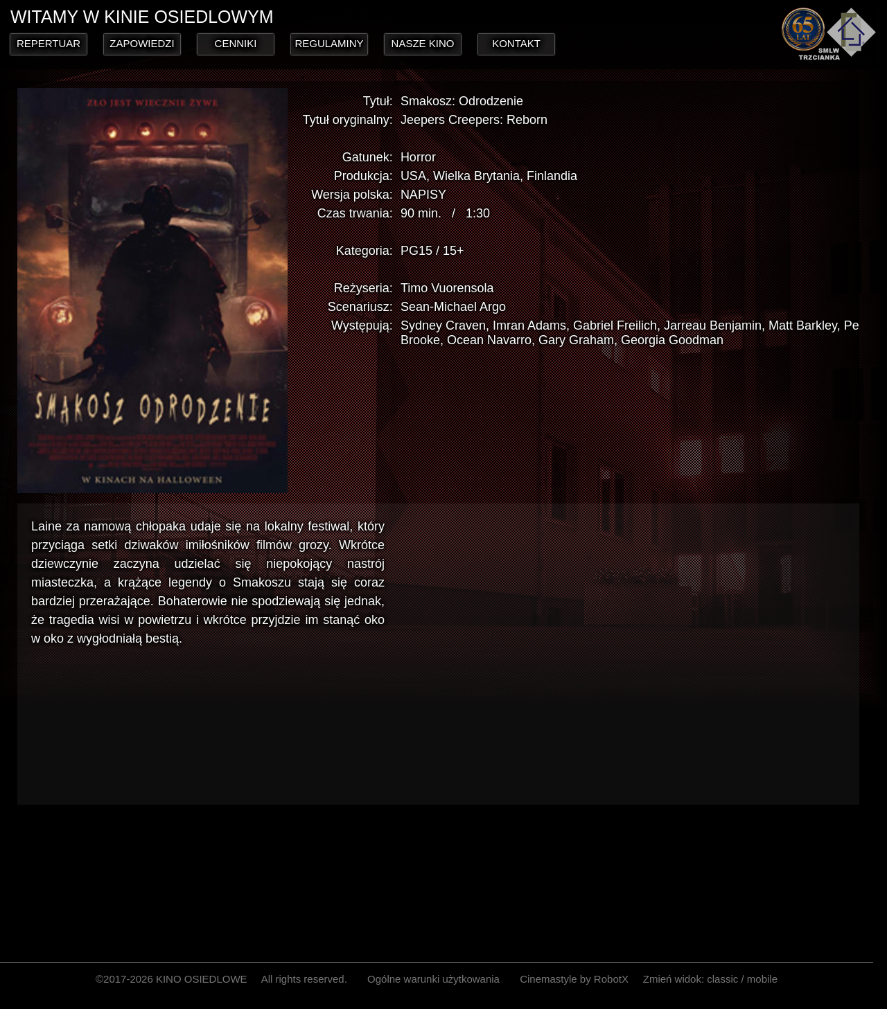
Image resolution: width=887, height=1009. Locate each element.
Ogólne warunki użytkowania (433, 979)
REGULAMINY (329, 43)
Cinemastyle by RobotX (574, 979)
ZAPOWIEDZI (141, 43)
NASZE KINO (423, 43)
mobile (762, 979)
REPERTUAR (48, 43)
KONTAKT (516, 43)
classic (722, 979)
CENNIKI (236, 43)
